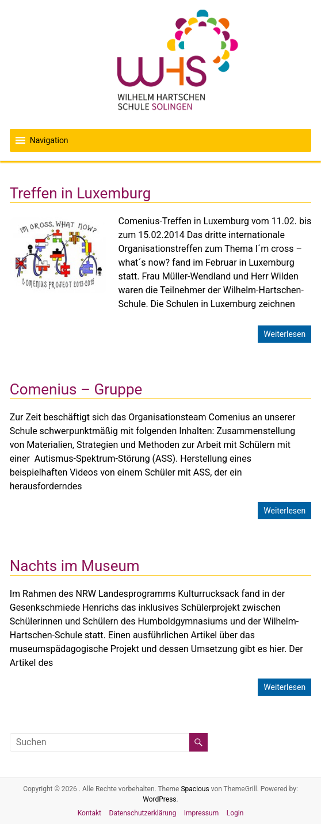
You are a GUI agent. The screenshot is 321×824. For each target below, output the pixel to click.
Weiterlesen (284, 334)
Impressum (201, 813)
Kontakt (89, 813)
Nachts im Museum (75, 565)
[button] (49, 140)
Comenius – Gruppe (76, 389)
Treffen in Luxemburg (80, 193)
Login (235, 813)
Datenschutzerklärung (143, 813)
